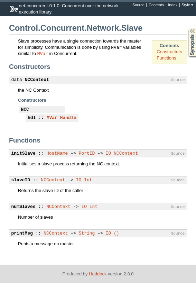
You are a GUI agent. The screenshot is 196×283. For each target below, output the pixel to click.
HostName (57, 153)
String (87, 233)
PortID (87, 153)
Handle (68, 118)
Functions (166, 58)
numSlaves (23, 207)
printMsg (22, 233)
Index (172, 5)
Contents (156, 5)
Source (138, 5)
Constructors (169, 51)
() (116, 233)
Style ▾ (187, 5)
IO (108, 153)
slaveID (20, 180)
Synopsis (186, 28)
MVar (42, 53)
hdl (32, 118)
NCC (25, 110)
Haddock (97, 273)
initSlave (23, 153)
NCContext (37, 80)
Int (88, 180)
